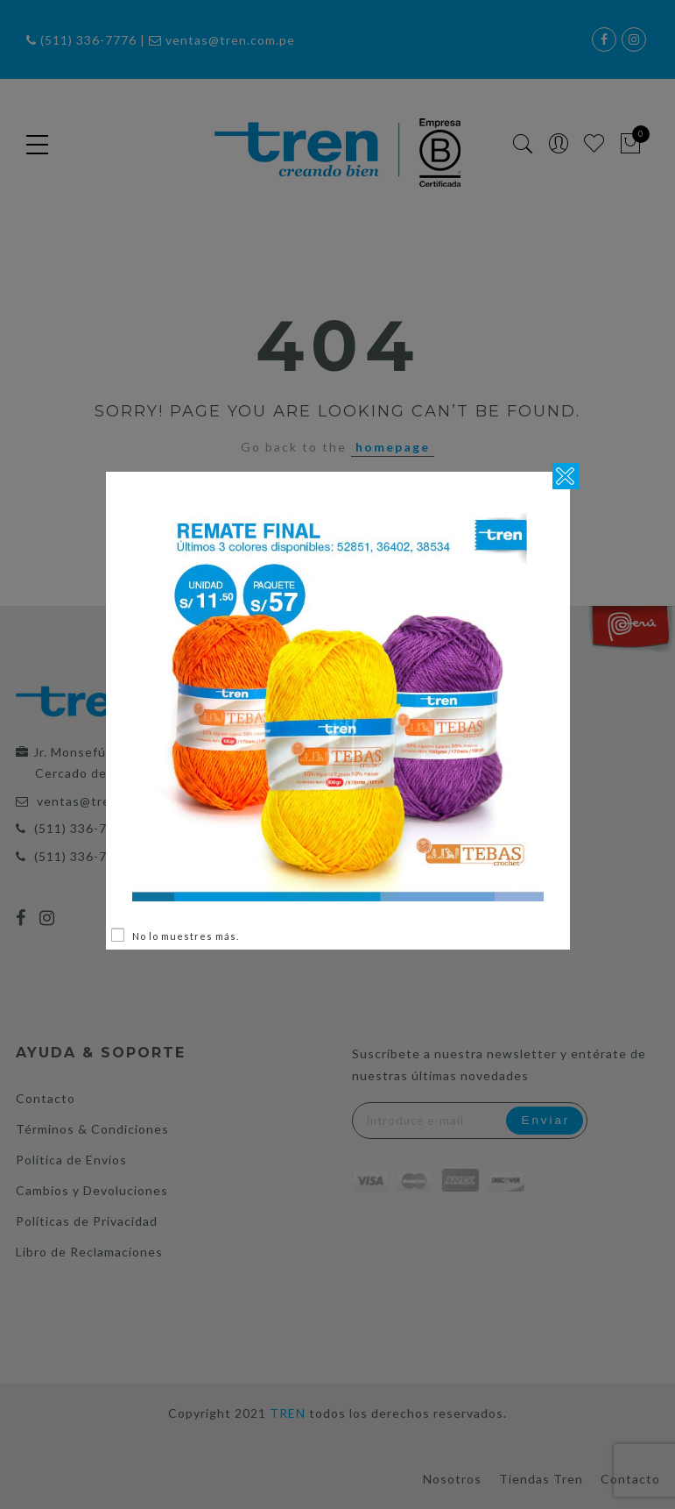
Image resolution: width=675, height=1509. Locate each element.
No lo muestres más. (185, 936)
